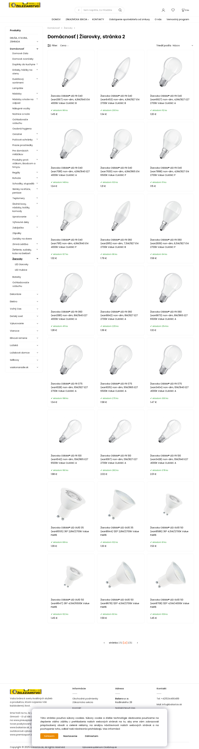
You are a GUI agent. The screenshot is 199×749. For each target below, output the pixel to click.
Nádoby (17, 93)
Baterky (16, 277)
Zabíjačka (18, 227)
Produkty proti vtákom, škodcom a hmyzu (23, 163)
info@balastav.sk (172, 704)
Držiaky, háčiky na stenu (22, 71)
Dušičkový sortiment (18, 80)
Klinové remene (18, 338)
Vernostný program (178, 19)
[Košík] (185, 10)
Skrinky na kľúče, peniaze (21, 191)
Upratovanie (19, 216)
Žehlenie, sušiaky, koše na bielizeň (22, 251)
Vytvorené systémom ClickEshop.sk (99, 747)
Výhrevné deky (20, 222)
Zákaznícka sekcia (82, 702)
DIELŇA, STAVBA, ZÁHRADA (19, 39)
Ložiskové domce (20, 352)
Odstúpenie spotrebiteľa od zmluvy (129, 19)
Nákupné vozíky (21, 108)
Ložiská (14, 345)
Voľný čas (15, 308)
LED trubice (21, 269)
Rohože (16, 178)
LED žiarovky (21, 264)
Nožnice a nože (21, 114)
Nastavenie (70, 736)
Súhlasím (49, 736)
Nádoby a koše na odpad (22, 101)
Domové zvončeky (22, 58)
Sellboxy (14, 360)
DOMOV (56, 19)
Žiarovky (17, 258)
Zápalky (16, 233)
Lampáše (17, 88)
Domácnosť (17, 48)
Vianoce (14, 330)
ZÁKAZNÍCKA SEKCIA (76, 19)
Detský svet (16, 316)
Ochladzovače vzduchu (20, 284)
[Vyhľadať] (78, 10)
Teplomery (18, 198)
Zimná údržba (20, 244)
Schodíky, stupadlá (23, 183)
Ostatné (17, 134)
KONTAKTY (98, 19)
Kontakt (76, 708)
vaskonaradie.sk (19, 367)
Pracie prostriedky (22, 145)
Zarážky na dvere (22, 238)
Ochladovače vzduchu (20, 121)
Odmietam (91, 736)
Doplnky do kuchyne (23, 64)
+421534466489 (170, 698)
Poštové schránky (22, 139)
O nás (158, 19)
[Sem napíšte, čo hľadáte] (103, 10)
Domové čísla (20, 53)
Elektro (13, 301)
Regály (16, 172)
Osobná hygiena (21, 128)
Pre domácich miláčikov (20, 152)
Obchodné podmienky (85, 698)
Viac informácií (111, 728)
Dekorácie (15, 294)
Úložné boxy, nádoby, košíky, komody (21, 207)
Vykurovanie (17, 323)
